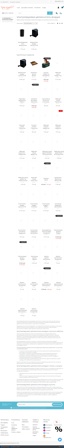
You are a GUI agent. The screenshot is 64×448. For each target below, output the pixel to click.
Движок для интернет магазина (8, 443)
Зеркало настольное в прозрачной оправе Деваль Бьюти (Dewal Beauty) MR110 (22, 284)
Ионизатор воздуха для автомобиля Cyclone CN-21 (58, 205)
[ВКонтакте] (44, 425)
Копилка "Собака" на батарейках (46, 74)
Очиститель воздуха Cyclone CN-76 (22, 205)
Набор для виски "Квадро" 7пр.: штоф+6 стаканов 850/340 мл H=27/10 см (58, 74)
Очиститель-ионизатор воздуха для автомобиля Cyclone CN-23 (22, 231)
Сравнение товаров (16, 446)
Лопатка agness (46, 179)
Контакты (37, 7)
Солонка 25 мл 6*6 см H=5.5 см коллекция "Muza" (46, 100)
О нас (18, 7)
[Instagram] (44, 430)
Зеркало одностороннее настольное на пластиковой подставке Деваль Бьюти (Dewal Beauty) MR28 (22, 310)
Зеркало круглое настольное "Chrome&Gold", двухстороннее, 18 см (46, 258)
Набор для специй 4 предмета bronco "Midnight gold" (58, 127)
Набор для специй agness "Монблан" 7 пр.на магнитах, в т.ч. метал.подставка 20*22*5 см (47, 153)
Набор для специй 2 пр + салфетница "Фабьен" (22, 153)
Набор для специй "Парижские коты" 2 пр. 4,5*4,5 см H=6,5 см (58, 100)
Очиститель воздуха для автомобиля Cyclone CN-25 (34, 231)
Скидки (44, 7)
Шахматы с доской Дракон (34, 74)
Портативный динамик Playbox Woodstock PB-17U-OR (22, 258)
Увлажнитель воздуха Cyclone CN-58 (34, 44)
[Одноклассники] (44, 436)
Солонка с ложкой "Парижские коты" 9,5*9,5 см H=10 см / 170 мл (33, 127)
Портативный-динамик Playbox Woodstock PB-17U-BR (58, 231)
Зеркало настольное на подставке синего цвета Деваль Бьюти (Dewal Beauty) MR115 (34, 310)
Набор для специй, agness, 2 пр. (34, 153)
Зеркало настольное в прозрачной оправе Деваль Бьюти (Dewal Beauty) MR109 (58, 258)
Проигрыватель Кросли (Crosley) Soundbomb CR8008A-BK (46, 231)
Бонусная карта (58, 424)
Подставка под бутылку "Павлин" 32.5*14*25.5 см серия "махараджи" (22, 100)
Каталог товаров (8, 13)
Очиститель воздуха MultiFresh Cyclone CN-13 (34, 205)
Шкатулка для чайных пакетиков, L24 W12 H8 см (34, 100)
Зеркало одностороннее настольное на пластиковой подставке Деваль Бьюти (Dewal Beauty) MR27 (58, 284)
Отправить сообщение (15, 2)
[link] (58, 23)
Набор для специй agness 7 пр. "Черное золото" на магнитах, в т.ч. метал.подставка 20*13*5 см (23, 179)
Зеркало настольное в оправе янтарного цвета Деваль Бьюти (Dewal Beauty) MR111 (34, 284)
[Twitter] (44, 433)
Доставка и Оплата (27, 7)
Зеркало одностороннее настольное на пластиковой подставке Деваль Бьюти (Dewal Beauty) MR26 (46, 284)
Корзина (60, 446)
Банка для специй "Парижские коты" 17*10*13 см (22, 127)
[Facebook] (44, 428)
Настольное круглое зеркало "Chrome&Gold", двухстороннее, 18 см (34, 258)
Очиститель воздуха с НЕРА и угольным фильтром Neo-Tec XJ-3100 (46, 205)
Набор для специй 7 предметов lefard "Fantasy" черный (46, 127)
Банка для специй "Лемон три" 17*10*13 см (34, 179)
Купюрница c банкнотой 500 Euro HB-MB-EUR (58, 179)
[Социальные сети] (60, 439)
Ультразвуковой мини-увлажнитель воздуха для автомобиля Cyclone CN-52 (22, 44)
